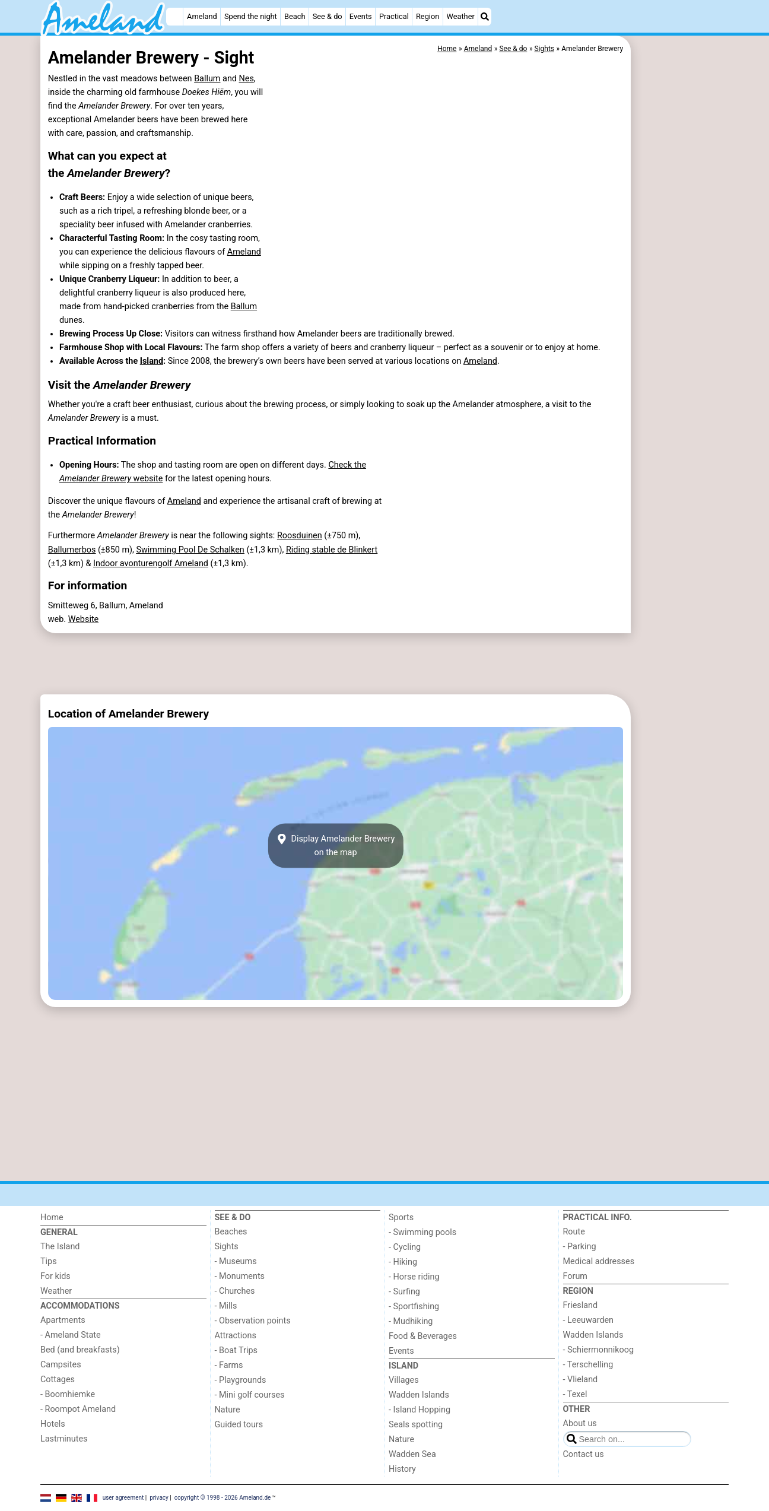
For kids (55, 1276)
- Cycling (405, 1247)
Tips (48, 1261)
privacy (159, 1497)
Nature (227, 1410)
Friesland (580, 1305)
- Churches (235, 1291)
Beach (294, 16)
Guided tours (239, 1425)
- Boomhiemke (67, 1394)
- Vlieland (580, 1379)
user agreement (123, 1497)
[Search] (484, 17)
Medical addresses (599, 1261)
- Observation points (253, 1321)
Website (83, 619)
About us (580, 1423)
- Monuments (240, 1276)
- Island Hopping (419, 1410)
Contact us (583, 1454)
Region (427, 16)
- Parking (579, 1247)
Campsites (60, 1365)
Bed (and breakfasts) (80, 1350)
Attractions (235, 1336)
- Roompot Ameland (78, 1409)
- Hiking (403, 1262)
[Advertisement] (681, 309)
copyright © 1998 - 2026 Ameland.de (222, 1497)
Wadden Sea (412, 1454)
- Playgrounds (240, 1380)
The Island (60, 1247)
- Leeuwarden (588, 1320)
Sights (227, 1247)
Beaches (231, 1232)
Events (360, 16)
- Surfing (404, 1292)
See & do (327, 16)
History (402, 1469)
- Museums (236, 1261)
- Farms (229, 1365)
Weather (461, 16)
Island (151, 361)
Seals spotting (416, 1425)
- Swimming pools (422, 1232)
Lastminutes (63, 1439)
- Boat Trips (236, 1350)
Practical (394, 16)
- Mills (226, 1306)
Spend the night (250, 16)
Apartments (62, 1320)
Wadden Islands (419, 1395)
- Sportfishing (414, 1307)
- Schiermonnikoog (598, 1350)
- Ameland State (70, 1335)
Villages (404, 1380)
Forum (575, 1276)
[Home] (174, 17)
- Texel (575, 1394)
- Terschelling (588, 1365)
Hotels (52, 1424)
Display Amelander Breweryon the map (336, 846)
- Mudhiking (411, 1321)
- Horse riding (414, 1277)
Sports (401, 1217)
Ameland (202, 16)
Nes (246, 79)
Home (51, 1217)
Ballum (207, 79)
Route (574, 1232)
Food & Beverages (423, 1336)
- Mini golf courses (250, 1395)
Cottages (57, 1379)
